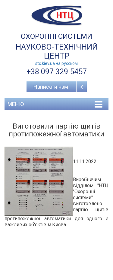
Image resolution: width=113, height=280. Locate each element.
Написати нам (50, 87)
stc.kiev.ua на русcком (56, 63)
